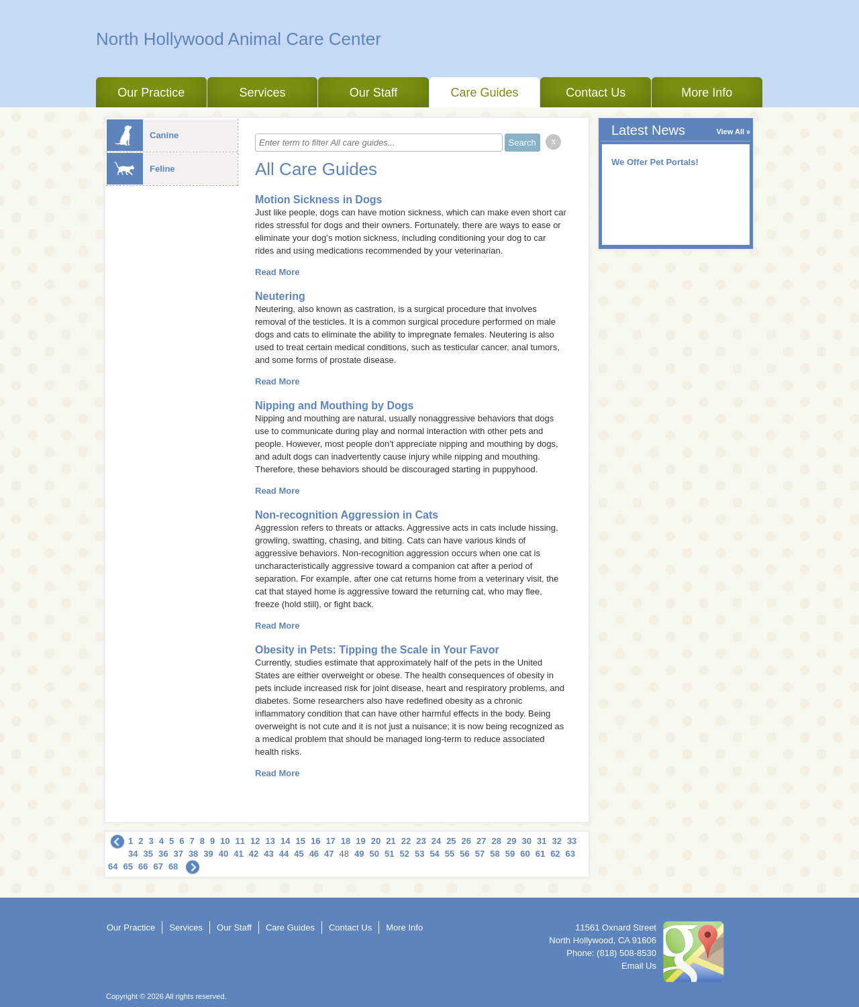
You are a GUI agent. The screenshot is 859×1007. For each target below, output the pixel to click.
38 (193, 854)
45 (298, 854)
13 (270, 841)
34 (133, 854)
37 (178, 854)
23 (420, 841)
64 (112, 866)
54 (434, 854)
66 (143, 866)
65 (127, 866)
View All (730, 131)
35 (147, 854)
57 (480, 854)
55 (449, 854)
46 (314, 854)
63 (570, 854)
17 (330, 841)
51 (389, 854)
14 (285, 841)
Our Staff (374, 92)
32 (556, 841)
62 (555, 854)
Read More (277, 272)
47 (329, 854)
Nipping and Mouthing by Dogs (334, 405)
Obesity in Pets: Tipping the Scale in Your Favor (377, 649)
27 (481, 841)
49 (359, 854)
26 (466, 841)
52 (404, 854)
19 (360, 841)
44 (284, 854)
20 (376, 841)
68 (173, 866)
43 (268, 854)
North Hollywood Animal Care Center (238, 39)
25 (451, 841)
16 (315, 841)
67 (157, 866)
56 (464, 854)
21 (390, 841)
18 (345, 841)
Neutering (280, 296)
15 (300, 841)
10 (225, 841)
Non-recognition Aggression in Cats (346, 515)
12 (255, 841)
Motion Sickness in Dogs (318, 199)
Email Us (638, 966)
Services (262, 92)
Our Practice (151, 92)
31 (541, 841)
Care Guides (485, 92)
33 (571, 841)
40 (223, 854)
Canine (143, 135)
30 (526, 841)
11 (240, 841)
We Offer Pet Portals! (655, 162)
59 (510, 854)
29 (511, 841)
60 (524, 854)
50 (374, 854)
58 (494, 854)
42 (253, 854)
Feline (141, 168)
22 (406, 841)
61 (540, 854)
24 (436, 841)
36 (163, 854)
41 (238, 854)
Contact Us (595, 92)
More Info (706, 92)
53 (419, 854)
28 (496, 841)
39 (208, 854)
